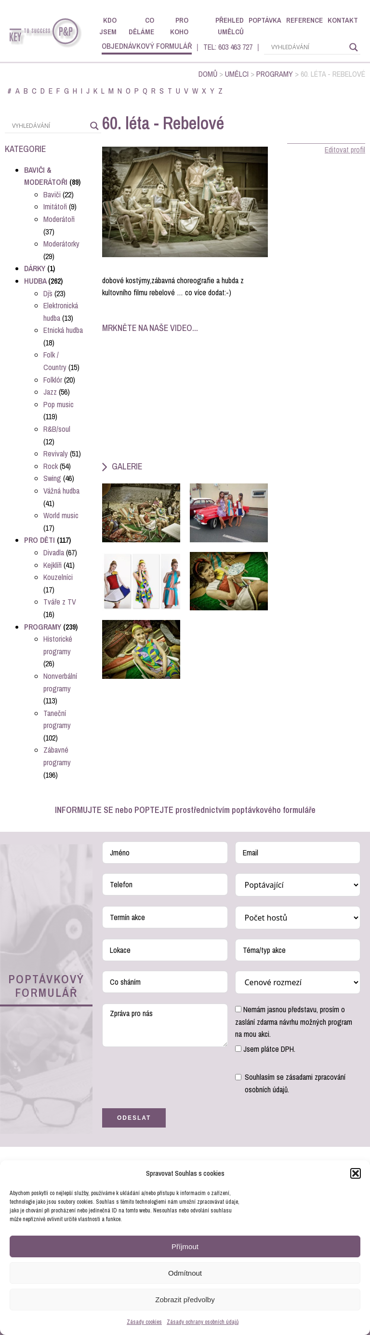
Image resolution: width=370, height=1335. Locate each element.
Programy (274, 74)
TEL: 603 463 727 (227, 46)
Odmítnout (185, 1273)
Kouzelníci (58, 577)
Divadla (53, 552)
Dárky (34, 268)
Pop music (58, 404)
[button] (355, 1173)
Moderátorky (61, 243)
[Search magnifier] (353, 47)
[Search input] (307, 47)
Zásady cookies (144, 1322)
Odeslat (134, 1118)
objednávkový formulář (147, 46)
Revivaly (55, 453)
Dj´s (48, 293)
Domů (207, 74)
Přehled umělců (229, 26)
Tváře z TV (59, 601)
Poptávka (265, 20)
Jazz (50, 391)
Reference (304, 20)
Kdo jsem (108, 26)
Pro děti (39, 540)
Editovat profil (345, 149)
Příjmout (185, 1246)
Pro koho (179, 26)
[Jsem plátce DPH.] (238, 1049)
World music (61, 515)
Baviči (52, 194)
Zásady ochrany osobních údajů (202, 1322)
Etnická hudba (63, 330)
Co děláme (141, 26)
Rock (50, 466)
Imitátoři (55, 206)
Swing (52, 478)
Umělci (237, 74)
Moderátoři (59, 219)
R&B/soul (56, 429)
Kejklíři (52, 565)
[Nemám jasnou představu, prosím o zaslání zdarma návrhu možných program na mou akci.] (238, 1009)
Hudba (35, 280)
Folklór (52, 379)
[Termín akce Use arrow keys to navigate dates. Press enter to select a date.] (165, 917)
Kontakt (343, 20)
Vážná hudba (61, 490)
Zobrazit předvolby (184, 1299)
